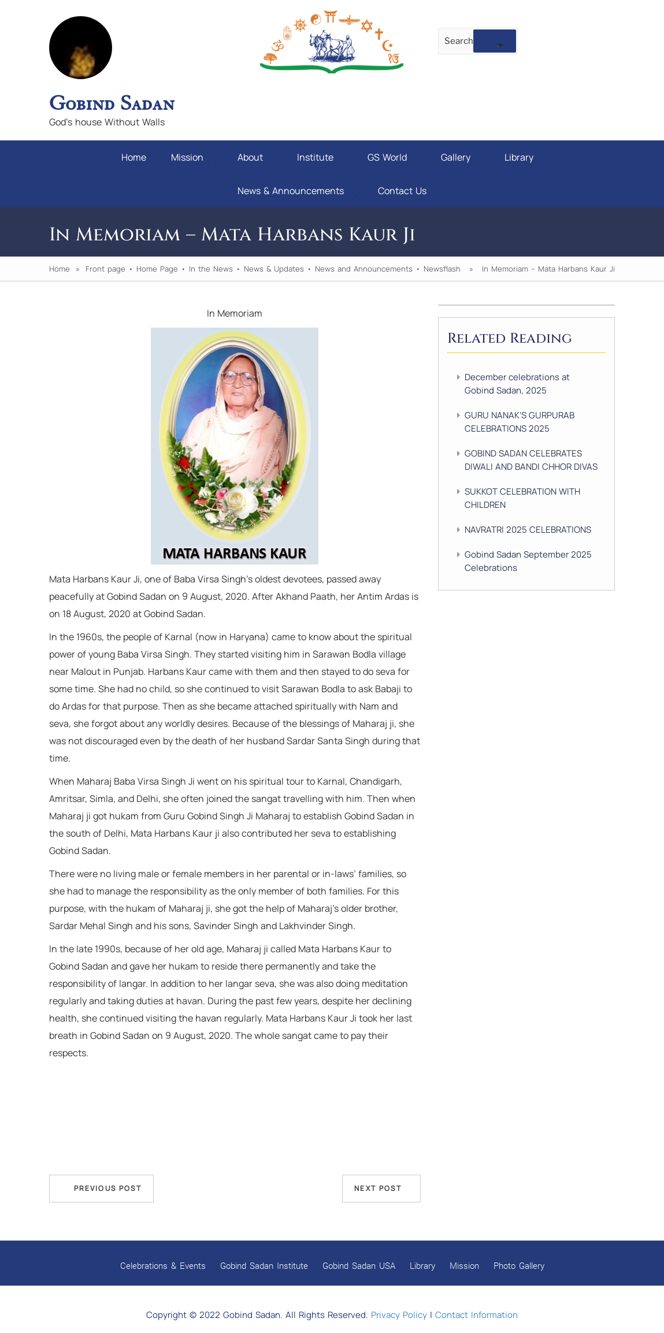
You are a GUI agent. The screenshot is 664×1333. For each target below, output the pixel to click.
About (256, 157)
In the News (211, 268)
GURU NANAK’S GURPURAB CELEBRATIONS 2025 (519, 422)
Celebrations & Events (163, 1265)
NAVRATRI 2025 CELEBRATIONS (528, 529)
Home (133, 157)
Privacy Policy (399, 1315)
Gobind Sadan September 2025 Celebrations (528, 561)
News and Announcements (364, 268)
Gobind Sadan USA (358, 1265)
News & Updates (274, 268)
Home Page (157, 268)
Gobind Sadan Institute (264, 1265)
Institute (321, 157)
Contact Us (402, 190)
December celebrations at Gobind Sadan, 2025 (517, 383)
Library (525, 157)
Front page (105, 268)
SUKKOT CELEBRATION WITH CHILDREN (522, 498)
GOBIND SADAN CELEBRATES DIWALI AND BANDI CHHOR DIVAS (531, 460)
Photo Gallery (519, 1265)
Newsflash (442, 268)
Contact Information (476, 1315)
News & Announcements (297, 190)
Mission (193, 157)
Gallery (462, 157)
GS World (393, 157)
